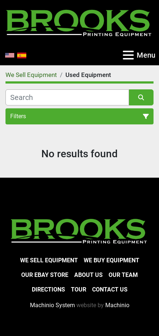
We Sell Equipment (49, 260)
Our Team (123, 274)
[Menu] (128, 55)
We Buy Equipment (111, 260)
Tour (78, 289)
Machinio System (52, 305)
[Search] (67, 97)
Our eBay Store (44, 274)
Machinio (117, 305)
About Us (88, 274)
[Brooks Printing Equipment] (79, 230)
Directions (48, 289)
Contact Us (110, 289)
